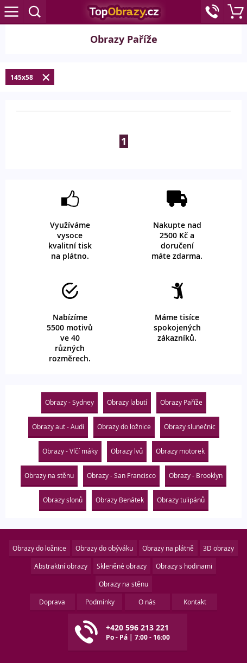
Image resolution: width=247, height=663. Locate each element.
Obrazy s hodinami (184, 566)
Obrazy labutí (127, 402)
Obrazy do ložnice (124, 426)
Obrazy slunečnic (190, 426)
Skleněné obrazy (122, 566)
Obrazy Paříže (181, 402)
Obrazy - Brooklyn (196, 475)
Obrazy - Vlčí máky (70, 451)
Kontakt (194, 601)
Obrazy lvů (127, 451)
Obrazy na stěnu (49, 475)
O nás (147, 601)
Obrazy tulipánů (181, 499)
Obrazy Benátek (120, 499)
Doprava (52, 601)
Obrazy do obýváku (104, 548)
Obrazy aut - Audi (58, 426)
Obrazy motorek (180, 451)
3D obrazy (218, 548)
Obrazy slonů (63, 499)
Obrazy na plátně (168, 548)
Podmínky (100, 601)
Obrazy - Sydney (69, 402)
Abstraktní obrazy (60, 566)
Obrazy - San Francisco (121, 475)
